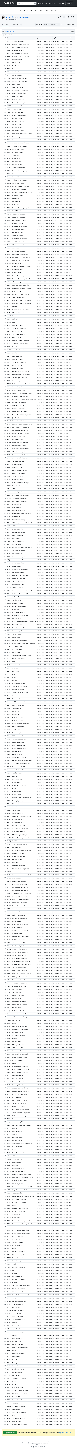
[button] (61, 24)
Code (5, 24)
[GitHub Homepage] (32, 1447)
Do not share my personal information (38, 1444)
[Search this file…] (38, 35)
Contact (50, 1442)
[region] (38, 730)
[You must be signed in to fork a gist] (71, 17)
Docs (45, 1442)
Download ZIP (70, 24)
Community (39, 1442)
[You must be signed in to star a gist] (61, 17)
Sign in (61, 3)
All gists (40, 3)
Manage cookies (58, 1442)
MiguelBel (10, 17)
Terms (15, 1442)
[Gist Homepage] (10, 3)
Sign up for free (10, 1433)
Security (26, 1442)
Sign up (69, 3)
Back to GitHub (50, 3)
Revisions (16, 25)
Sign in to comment (65, 1432)
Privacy (21, 1442)
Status (32, 1442)
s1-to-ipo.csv (23, 17)
